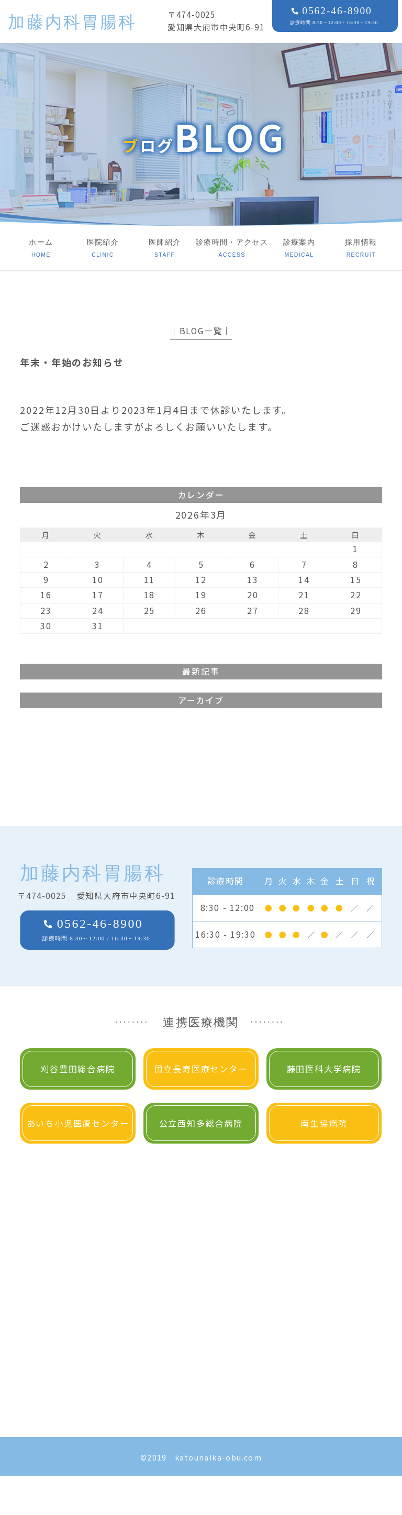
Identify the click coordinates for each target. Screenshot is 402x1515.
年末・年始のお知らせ (72, 362)
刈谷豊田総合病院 (77, 1068)
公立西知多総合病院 (201, 1123)
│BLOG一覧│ (201, 331)
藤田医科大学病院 (324, 1068)
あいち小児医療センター (78, 1123)
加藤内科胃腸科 (72, 22)
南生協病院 (323, 1123)
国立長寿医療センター (201, 1068)
